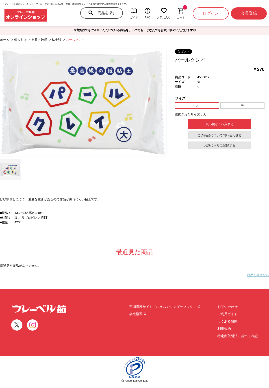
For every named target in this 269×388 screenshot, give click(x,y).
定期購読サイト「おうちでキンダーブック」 (165, 307)
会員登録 (249, 13)
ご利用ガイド (227, 314)
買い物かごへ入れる (220, 124)
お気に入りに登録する (219, 145)
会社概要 (138, 314)
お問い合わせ (227, 307)
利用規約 (224, 328)
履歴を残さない (258, 275)
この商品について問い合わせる (220, 135)
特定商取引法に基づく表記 (237, 336)
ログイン (211, 13)
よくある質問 (227, 321)
